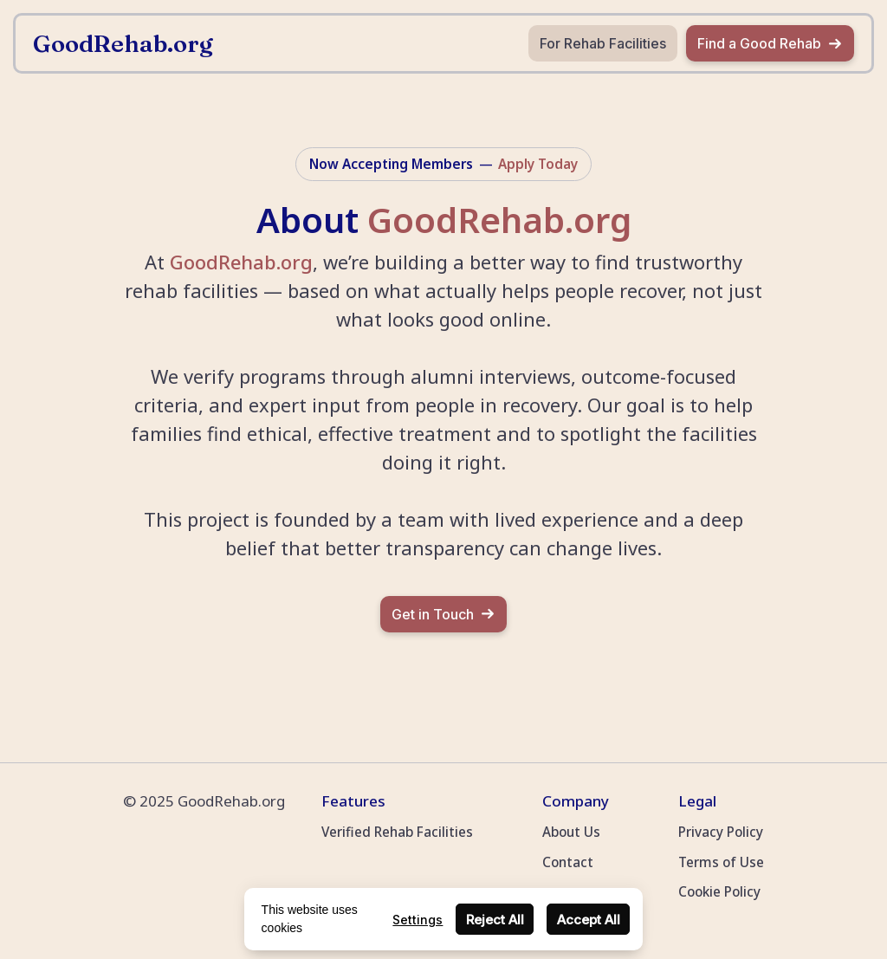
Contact (567, 862)
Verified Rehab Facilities (397, 831)
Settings (417, 919)
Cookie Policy (719, 891)
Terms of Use (721, 862)
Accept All (588, 919)
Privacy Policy (720, 831)
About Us (571, 831)
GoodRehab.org (241, 262)
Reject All (495, 919)
